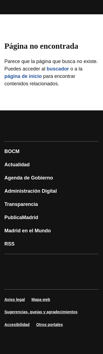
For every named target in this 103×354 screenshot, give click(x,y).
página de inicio (23, 76)
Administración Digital (30, 191)
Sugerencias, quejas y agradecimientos (40, 312)
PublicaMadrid (21, 217)
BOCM (12, 151)
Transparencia (21, 204)
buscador (58, 69)
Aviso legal (14, 299)
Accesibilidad (17, 324)
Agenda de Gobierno (28, 178)
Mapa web (41, 299)
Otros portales (49, 324)
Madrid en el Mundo (27, 230)
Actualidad (17, 164)
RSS (9, 244)
